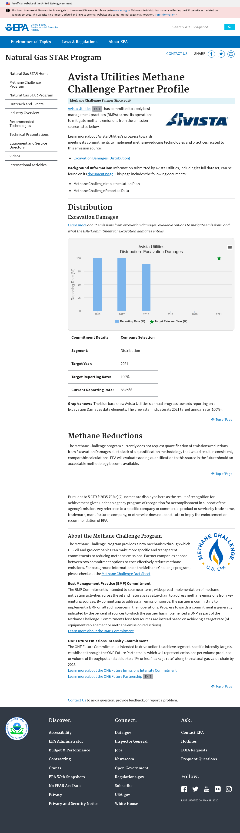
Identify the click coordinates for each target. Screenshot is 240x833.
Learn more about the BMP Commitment (101, 630)
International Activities (28, 164)
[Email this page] (231, 54)
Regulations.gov (129, 777)
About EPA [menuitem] (118, 42)
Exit (97, 108)
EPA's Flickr (218, 789)
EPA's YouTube (206, 789)
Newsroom (124, 759)
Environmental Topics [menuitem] (31, 42)
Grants (55, 768)
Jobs (119, 750)
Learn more (77, 225)
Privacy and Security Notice (73, 804)
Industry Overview (24, 112)
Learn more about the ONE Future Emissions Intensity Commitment (122, 670)
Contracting (60, 759)
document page (100, 173)
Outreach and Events (26, 103)
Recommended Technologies (22, 123)
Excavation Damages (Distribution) (101, 158)
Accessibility (60, 733)
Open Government (132, 768)
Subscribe (124, 786)
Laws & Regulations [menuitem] (79, 42)
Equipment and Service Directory (28, 145)
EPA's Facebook (184, 789)
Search (229, 27)
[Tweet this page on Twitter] (221, 54)
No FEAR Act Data (65, 786)
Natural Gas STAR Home (29, 73)
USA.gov (122, 795)
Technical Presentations (29, 134)
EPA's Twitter (195, 789)
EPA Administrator (66, 742)
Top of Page (224, 419)
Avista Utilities (79, 108)
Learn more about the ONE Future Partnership (105, 676)
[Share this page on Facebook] (211, 54)
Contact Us (176, 53)
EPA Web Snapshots (67, 777)
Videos (15, 156)
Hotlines (189, 742)
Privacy (55, 795)
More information (164, 14)
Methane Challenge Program (25, 84)
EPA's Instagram (229, 789)
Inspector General (131, 742)
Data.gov (123, 733)
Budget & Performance (69, 750)
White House (126, 804)
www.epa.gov (121, 10)
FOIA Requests (194, 750)
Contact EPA (192, 733)
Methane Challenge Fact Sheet (126, 573)
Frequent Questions (199, 759)
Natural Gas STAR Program (31, 95)
